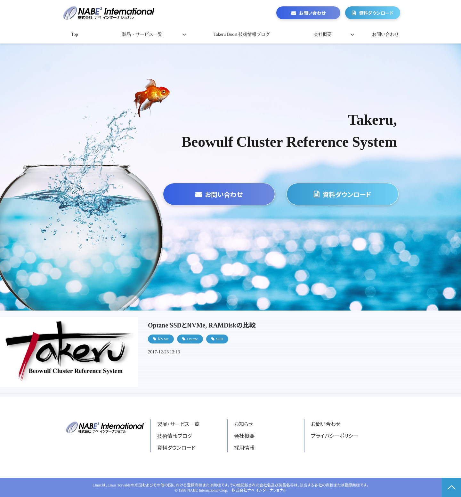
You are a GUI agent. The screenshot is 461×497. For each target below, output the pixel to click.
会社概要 (323, 34)
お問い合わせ (312, 13)
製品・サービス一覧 (142, 34)
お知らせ (243, 424)
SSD (219, 338)
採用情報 (244, 447)
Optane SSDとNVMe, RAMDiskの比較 (201, 324)
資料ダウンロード (376, 13)
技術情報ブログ (174, 435)
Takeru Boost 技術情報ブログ (242, 34)
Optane (192, 338)
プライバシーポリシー (334, 435)
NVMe (163, 338)
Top (74, 34)
